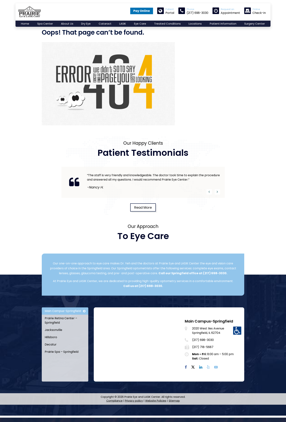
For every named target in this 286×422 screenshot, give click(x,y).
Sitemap (174, 407)
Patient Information (223, 24)
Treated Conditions (167, 24)
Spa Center (45, 24)
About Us (67, 24)
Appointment (226, 11)
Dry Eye (86, 24)
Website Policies (155, 407)
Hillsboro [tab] (51, 343)
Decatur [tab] (51, 351)
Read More (143, 214)
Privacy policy (134, 407)
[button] (209, 198)
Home (25, 24)
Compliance (114, 407)
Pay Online (141, 11)
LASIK (122, 24)
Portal (165, 11)
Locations (195, 24)
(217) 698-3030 (215, 280)
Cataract (105, 24)
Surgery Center (254, 24)
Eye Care (140, 24)
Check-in (255, 11)
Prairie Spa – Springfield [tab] (61, 358)
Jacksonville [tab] (53, 336)
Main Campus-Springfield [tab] (63, 317)
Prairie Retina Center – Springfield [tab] (61, 327)
